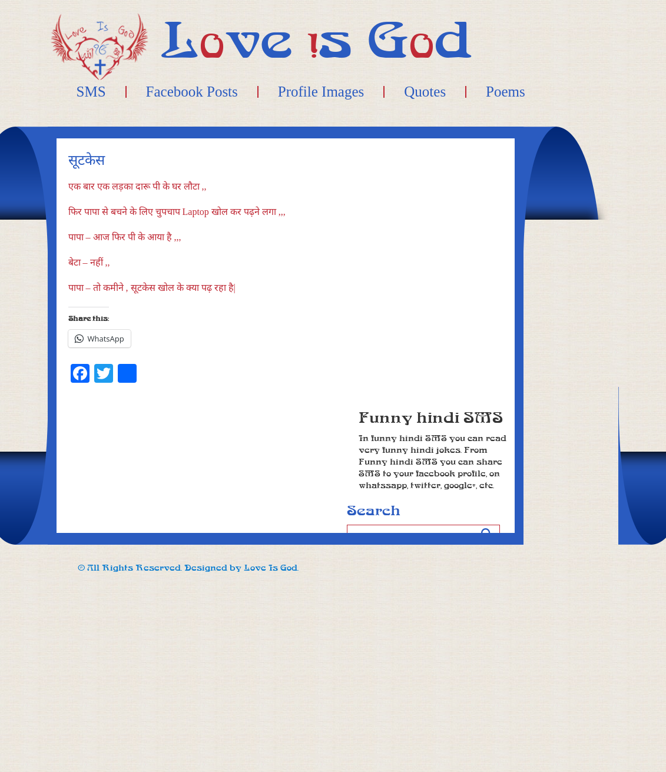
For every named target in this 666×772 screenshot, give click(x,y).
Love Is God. (271, 568)
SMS (91, 92)
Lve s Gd (316, 41)
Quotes (425, 92)
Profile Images (321, 92)
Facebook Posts (192, 92)
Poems (505, 92)
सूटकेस (86, 160)
